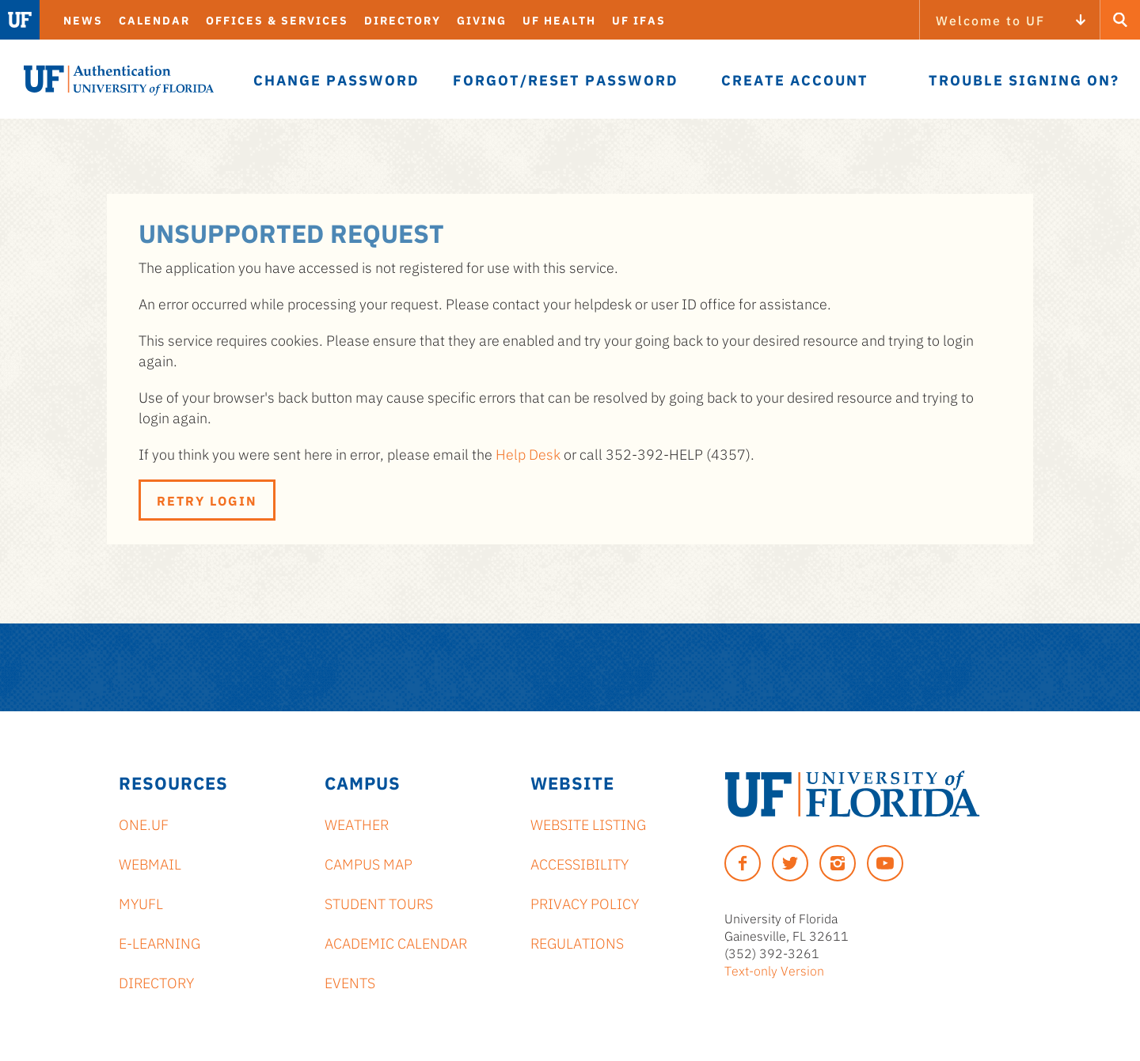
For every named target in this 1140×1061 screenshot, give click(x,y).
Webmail (150, 863)
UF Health (559, 20)
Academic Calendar (396, 942)
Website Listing (588, 823)
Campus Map (368, 863)
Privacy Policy (584, 902)
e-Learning (159, 942)
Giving (482, 20)
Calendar (154, 20)
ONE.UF (144, 823)
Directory (402, 20)
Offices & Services (277, 20)
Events (350, 981)
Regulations (577, 942)
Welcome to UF (990, 19)
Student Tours (379, 902)
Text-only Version (774, 970)
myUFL (141, 902)
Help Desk (528, 453)
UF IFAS (639, 20)
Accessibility (579, 863)
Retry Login (207, 500)
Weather (357, 823)
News (83, 20)
